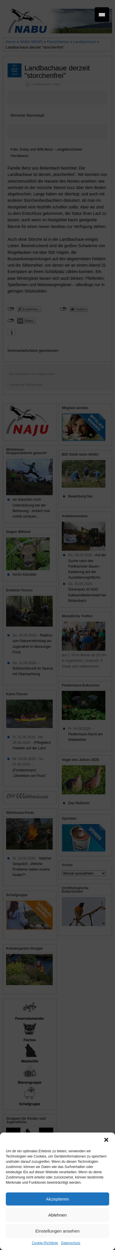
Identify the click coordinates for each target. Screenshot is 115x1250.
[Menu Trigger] (102, 14)
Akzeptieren (57, 1198)
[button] (106, 1140)
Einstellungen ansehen (58, 1230)
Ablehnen (57, 1214)
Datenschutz (70, 1243)
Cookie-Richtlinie (45, 1243)
